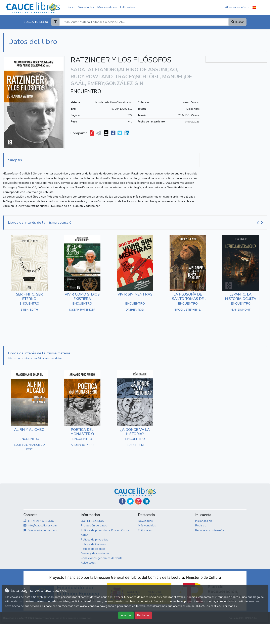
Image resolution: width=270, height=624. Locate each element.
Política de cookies (93, 549)
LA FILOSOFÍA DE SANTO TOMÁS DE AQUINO (188, 298)
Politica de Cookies (93, 544)
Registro (200, 525)
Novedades (86, 7)
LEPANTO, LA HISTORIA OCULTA (240, 296)
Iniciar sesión (203, 521)
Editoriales (127, 7)
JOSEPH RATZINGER (82, 310)
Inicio (71, 7)
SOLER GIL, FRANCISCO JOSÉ (29, 447)
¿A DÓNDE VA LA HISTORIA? (135, 431)
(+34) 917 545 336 (39, 521)
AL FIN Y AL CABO (29, 429)
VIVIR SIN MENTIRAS (135, 294)
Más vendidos (107, 7)
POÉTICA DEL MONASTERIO (82, 431)
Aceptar (126, 615)
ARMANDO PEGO (82, 445)
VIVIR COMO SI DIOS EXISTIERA (82, 296)
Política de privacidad (94, 539)
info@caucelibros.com (40, 525)
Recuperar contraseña (209, 530)
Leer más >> (229, 606)
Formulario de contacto (41, 530)
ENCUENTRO (86, 92)
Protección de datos (94, 525)
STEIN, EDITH (29, 310)
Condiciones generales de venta (102, 558)
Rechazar (143, 615)
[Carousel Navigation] (260, 223)
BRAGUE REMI (135, 445)
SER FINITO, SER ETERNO (29, 296)
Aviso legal (88, 563)
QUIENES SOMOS (92, 521)
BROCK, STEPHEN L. (188, 310)
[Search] (143, 22)
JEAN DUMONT (241, 310)
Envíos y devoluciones (95, 553)
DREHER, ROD (135, 310)
